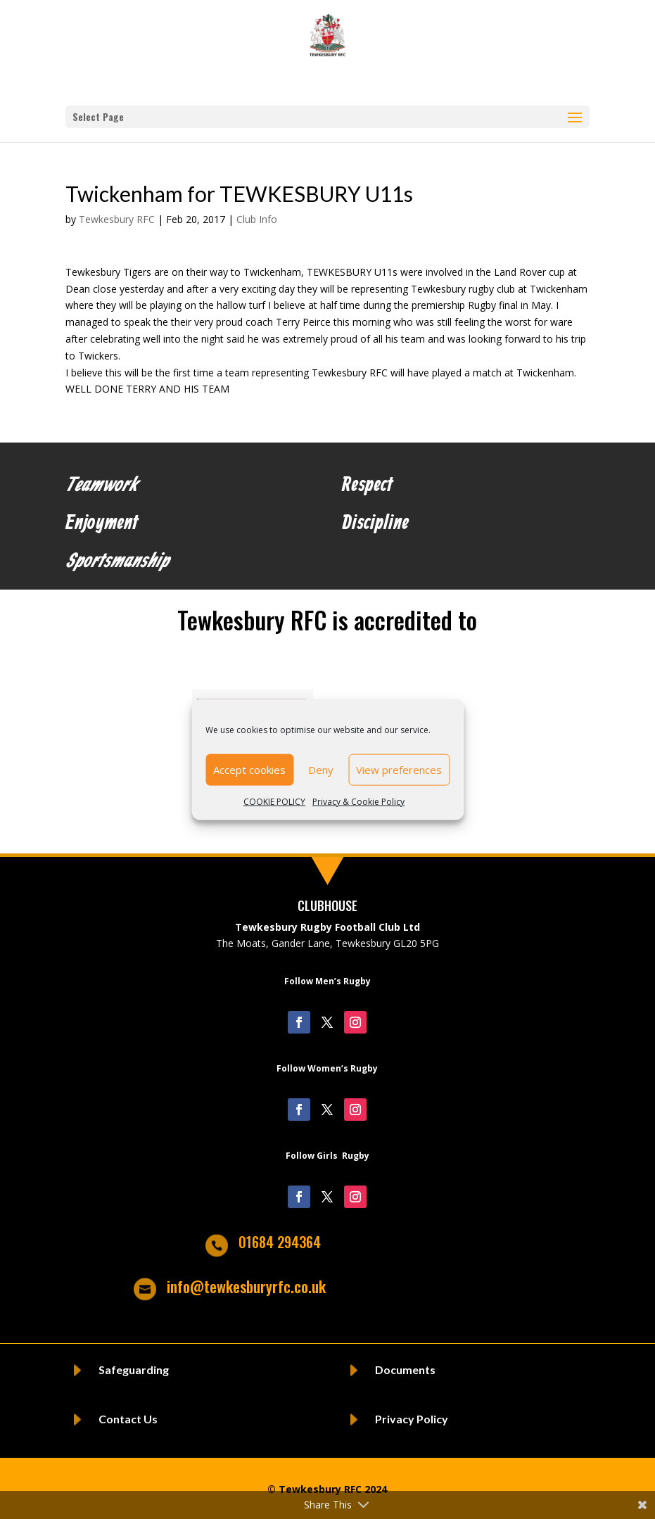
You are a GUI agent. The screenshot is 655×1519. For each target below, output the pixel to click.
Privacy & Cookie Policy (358, 801)
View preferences (399, 770)
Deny (320, 770)
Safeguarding (133, 1369)
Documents (405, 1369)
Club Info (256, 219)
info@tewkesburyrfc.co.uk (246, 1286)
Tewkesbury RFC (117, 219)
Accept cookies (249, 770)
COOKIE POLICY (274, 801)
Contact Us (128, 1418)
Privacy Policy (411, 1418)
